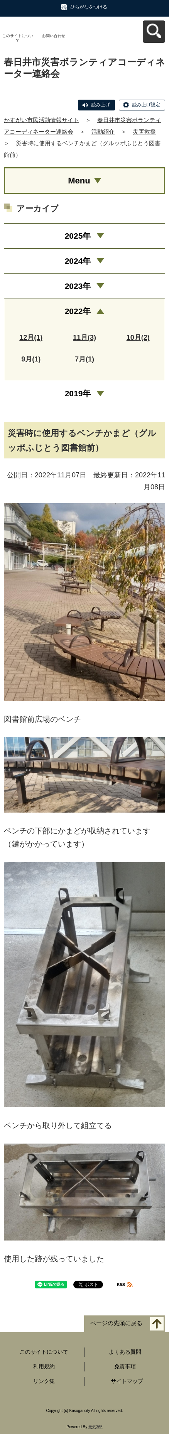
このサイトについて (17, 38)
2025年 (78, 235)
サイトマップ (127, 1381)
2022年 (78, 311)
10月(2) (138, 337)
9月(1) (31, 359)
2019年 (78, 393)
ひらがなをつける (88, 7)
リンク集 (44, 1381)
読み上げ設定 (146, 104)
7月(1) (84, 359)
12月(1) (30, 337)
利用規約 (44, 1366)
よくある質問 (125, 1352)
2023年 (78, 286)
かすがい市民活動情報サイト (41, 120)
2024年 (78, 260)
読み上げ (100, 104)
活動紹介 (103, 131)
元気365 (95, 1427)
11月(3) (84, 337)
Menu (79, 180)
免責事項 (125, 1366)
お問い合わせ (53, 36)
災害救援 (144, 131)
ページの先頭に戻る (116, 1323)
